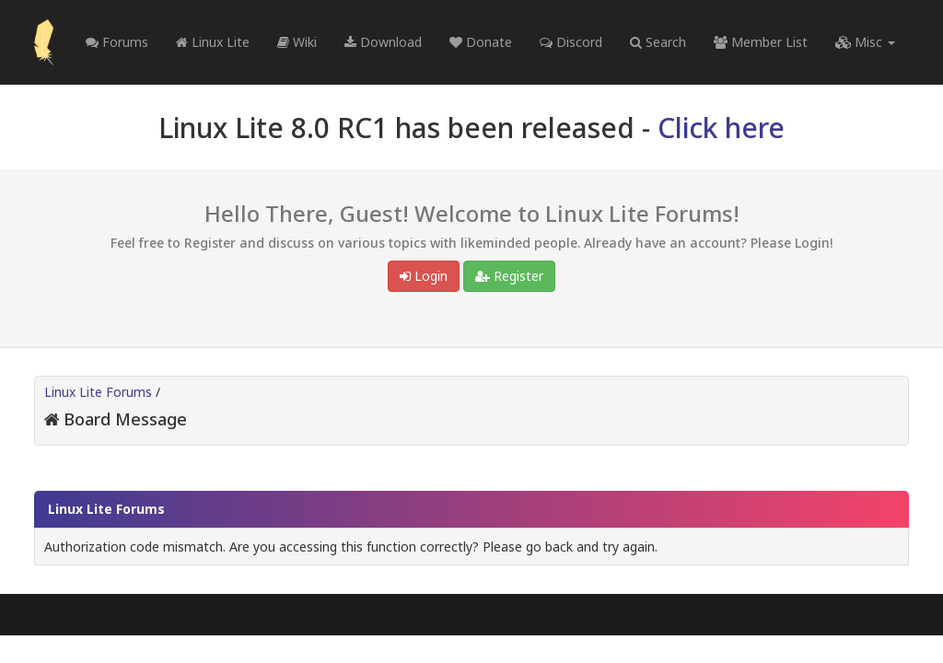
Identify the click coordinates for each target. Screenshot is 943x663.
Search (658, 42)
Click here (721, 127)
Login (424, 276)
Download (383, 42)
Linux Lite (213, 42)
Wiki (297, 42)
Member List (761, 42)
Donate (480, 42)
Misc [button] (865, 42)
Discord (571, 42)
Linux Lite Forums (98, 392)
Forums (117, 42)
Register (509, 276)
